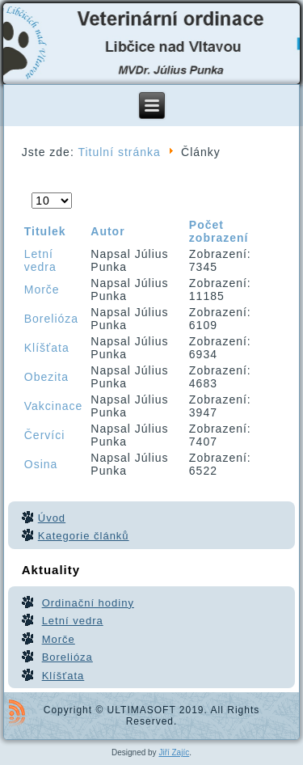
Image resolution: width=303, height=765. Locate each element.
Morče (42, 289)
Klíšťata (46, 347)
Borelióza (51, 318)
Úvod (51, 518)
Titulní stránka (119, 152)
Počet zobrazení (219, 231)
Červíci (44, 435)
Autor (107, 231)
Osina (41, 464)
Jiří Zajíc (173, 752)
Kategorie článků (83, 536)
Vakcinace (53, 405)
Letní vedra (40, 260)
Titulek (45, 231)
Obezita (46, 376)
